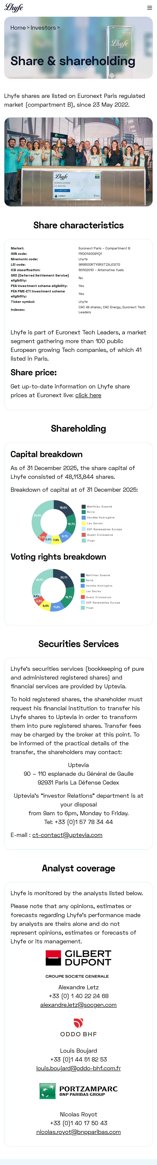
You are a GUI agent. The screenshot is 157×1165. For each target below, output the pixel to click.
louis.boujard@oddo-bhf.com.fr (78, 1067)
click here (88, 394)
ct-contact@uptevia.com (67, 834)
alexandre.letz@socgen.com (78, 1004)
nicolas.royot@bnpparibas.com (78, 1131)
